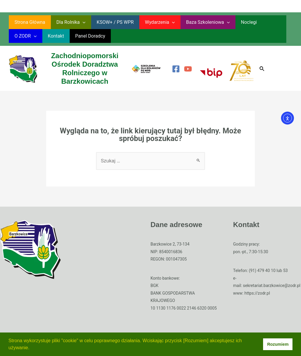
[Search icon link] (262, 69)
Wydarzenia (154, 22)
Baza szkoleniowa (200, 22)
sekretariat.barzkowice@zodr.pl (271, 285)
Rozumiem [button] (278, 344)
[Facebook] (176, 69)
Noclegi (239, 22)
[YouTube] (188, 69)
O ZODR (268, 22)
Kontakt (22, 36)
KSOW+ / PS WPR (110, 22)
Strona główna (29, 22)
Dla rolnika (68, 22)
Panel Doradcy (54, 36)
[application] (80, 22)
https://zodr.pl (257, 293)
